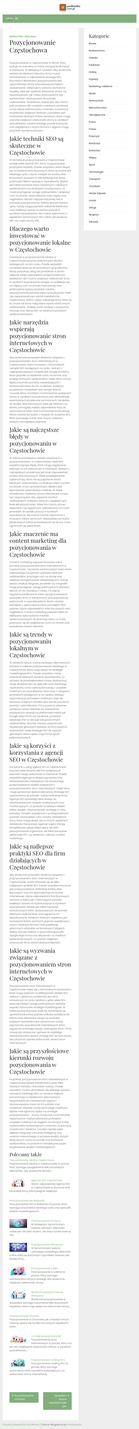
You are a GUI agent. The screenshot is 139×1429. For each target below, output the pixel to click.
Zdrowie (93, 222)
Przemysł (94, 136)
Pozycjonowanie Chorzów (24, 1316)
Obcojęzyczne (97, 115)
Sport (92, 164)
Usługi (92, 207)
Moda (92, 93)
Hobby (93, 72)
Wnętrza (94, 214)
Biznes (92, 43)
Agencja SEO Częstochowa (47, 1180)
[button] (69, 18)
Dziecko (93, 57)
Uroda (92, 200)
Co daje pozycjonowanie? (46, 1336)
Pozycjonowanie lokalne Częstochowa (31, 1160)
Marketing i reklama (22, 36)
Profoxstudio (74, 1424)
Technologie (96, 172)
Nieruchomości (98, 107)
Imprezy (93, 79)
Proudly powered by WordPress (21, 1424)
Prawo (92, 129)
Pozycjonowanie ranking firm (48, 1360)
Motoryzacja (96, 100)
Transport (94, 179)
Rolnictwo (94, 143)
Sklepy (93, 157)
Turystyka (94, 186)
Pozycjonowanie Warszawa (47, 1244)
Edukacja (94, 65)
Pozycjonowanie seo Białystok (26, 1200)
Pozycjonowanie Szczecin (46, 1220)
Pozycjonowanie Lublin (44, 1268)
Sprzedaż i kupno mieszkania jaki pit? (57, 1401)
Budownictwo (97, 50)
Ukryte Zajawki (97, 193)
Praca (92, 122)
